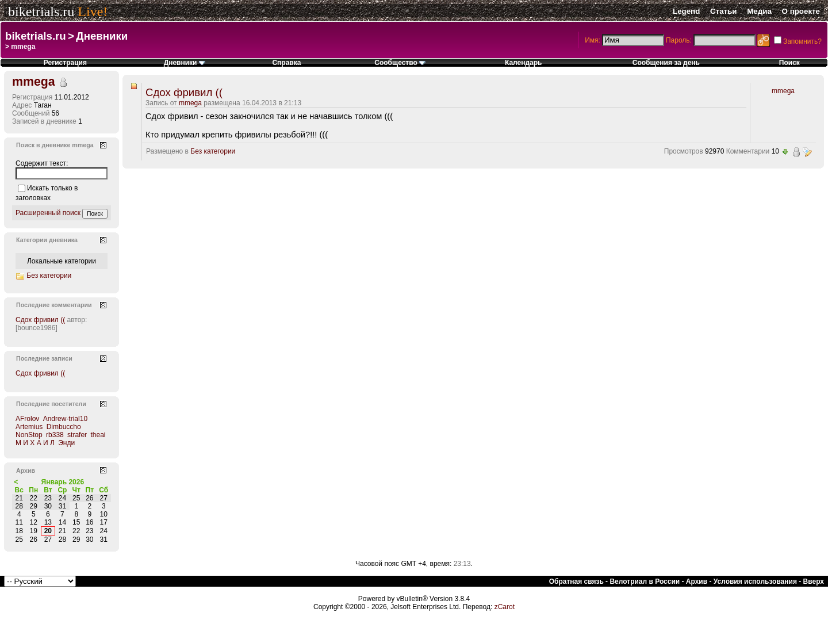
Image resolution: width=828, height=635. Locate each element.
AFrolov (27, 419)
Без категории (212, 151)
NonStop (29, 435)
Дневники (102, 36)
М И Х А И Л (35, 443)
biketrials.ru (41, 11)
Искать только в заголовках (47, 193)
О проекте (801, 11)
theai (97, 435)
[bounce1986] (36, 328)
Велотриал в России (645, 581)
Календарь (523, 63)
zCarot (504, 607)
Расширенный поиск (48, 213)
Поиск (789, 63)
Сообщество (399, 63)
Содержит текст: (42, 163)
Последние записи (44, 358)
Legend (686, 11)
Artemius (29, 427)
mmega (190, 103)
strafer (77, 435)
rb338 (55, 435)
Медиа (759, 11)
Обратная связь (576, 581)
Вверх (813, 581)
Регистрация (65, 63)
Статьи (723, 11)
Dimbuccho (64, 427)
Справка (286, 63)
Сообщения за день (666, 63)
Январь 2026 (63, 482)
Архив (696, 581)
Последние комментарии (54, 304)
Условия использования (755, 581)
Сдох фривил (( (184, 92)
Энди (66, 443)
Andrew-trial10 (65, 419)
